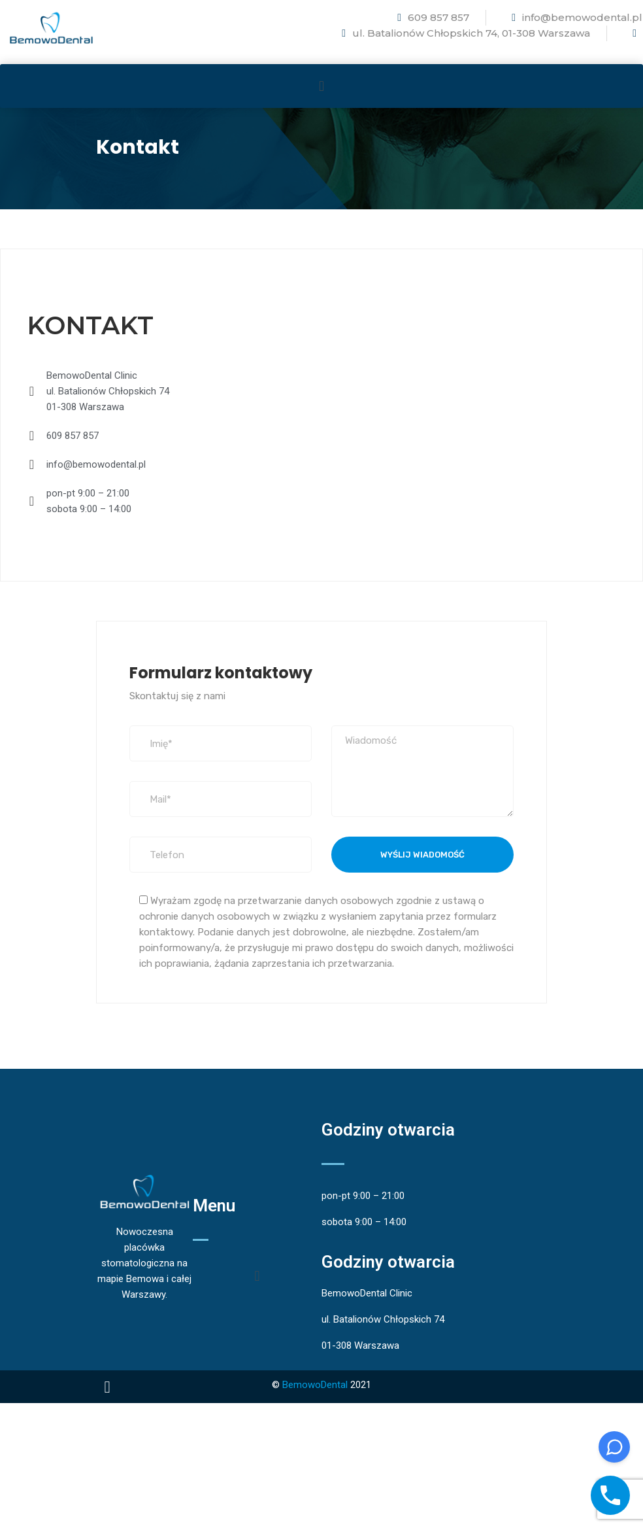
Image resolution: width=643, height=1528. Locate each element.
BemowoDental (315, 1385)
